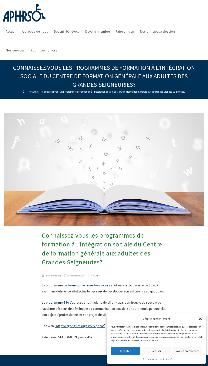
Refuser (156, 351)
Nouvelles (95, 275)
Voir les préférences (188, 351)
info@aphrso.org (53, 275)
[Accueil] (24, 91)
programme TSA (57, 302)
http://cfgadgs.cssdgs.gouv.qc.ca (80, 326)
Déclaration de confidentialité (157, 359)
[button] (200, 319)
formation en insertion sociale (89, 285)
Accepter (125, 351)
